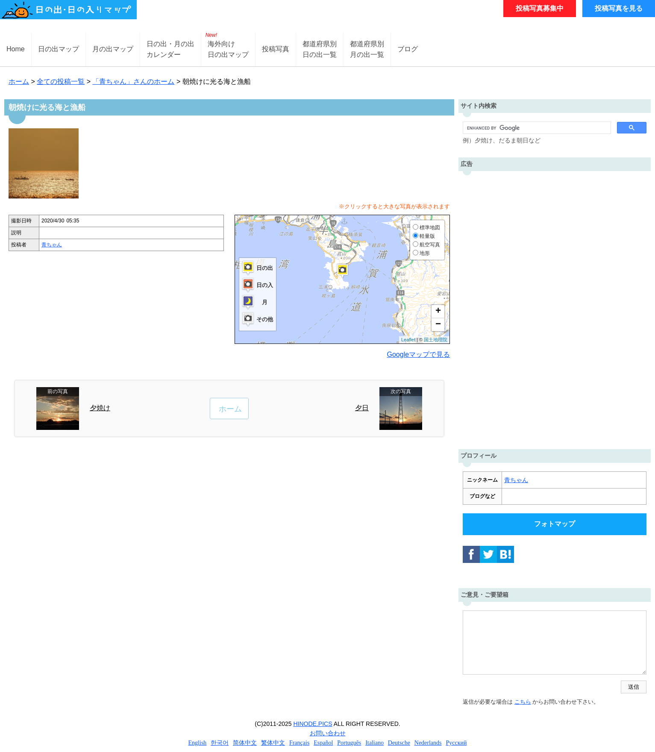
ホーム (19, 81)
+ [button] (438, 311)
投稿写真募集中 (540, 8)
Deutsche (399, 743)
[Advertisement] (555, 308)
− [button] (438, 324)
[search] (536, 128)
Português (349, 743)
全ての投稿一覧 (61, 81)
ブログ (407, 49)
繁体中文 (273, 743)
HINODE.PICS (313, 723)
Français (299, 743)
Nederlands (428, 743)
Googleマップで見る (418, 354)
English (197, 743)
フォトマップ (554, 523)
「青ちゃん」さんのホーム (133, 81)
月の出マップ (112, 49)
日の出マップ (58, 49)
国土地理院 (435, 339)
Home (15, 49)
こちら (522, 702)
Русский (456, 743)
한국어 (220, 743)
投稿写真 (275, 49)
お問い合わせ (328, 733)
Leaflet (408, 339)
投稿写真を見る (619, 8)
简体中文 (245, 743)
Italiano (374, 743)
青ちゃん (51, 245)
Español (323, 743)
